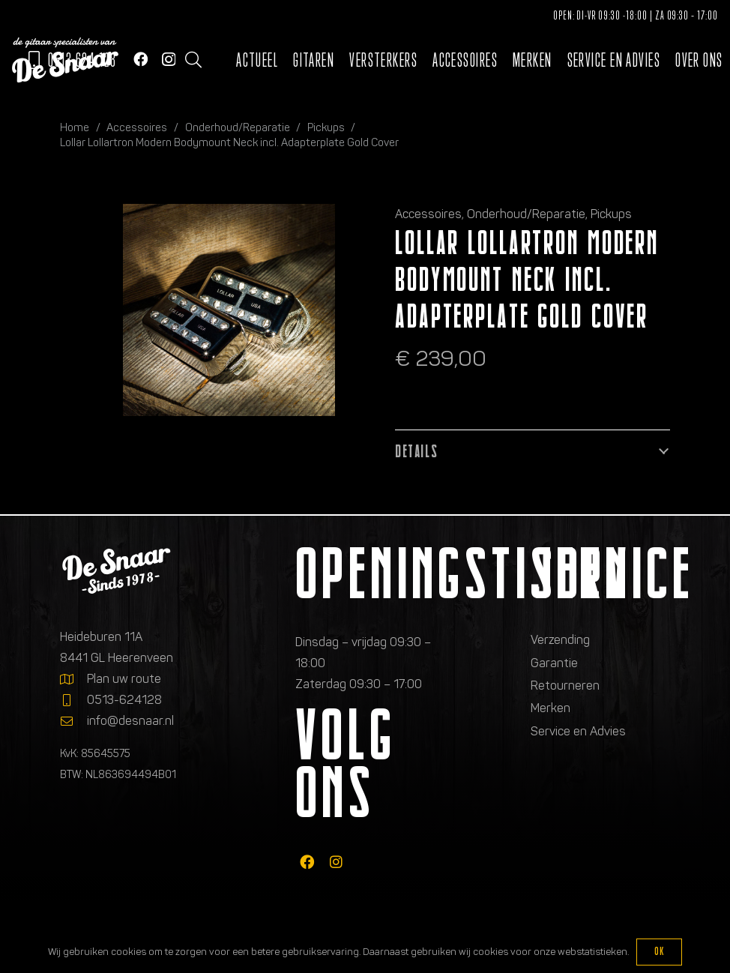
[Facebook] (140, 59)
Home (74, 127)
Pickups (326, 127)
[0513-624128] (73, 700)
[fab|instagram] (336, 862)
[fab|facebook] (307, 862)
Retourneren (565, 685)
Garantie (554, 663)
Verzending (560, 640)
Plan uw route (124, 679)
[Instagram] (168, 59)
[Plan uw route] (73, 679)
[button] (193, 60)
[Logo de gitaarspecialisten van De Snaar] (65, 59)
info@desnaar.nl (130, 721)
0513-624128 (124, 700)
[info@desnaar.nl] (73, 721)
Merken (550, 708)
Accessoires (136, 127)
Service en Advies (578, 731)
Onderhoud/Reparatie (237, 127)
